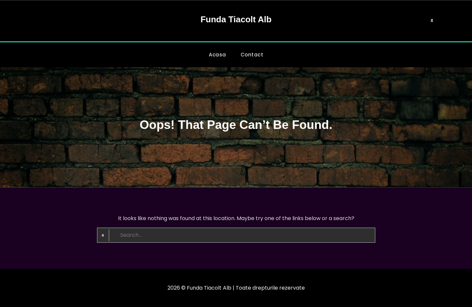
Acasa (217, 54)
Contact (252, 54)
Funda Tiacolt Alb (236, 19)
